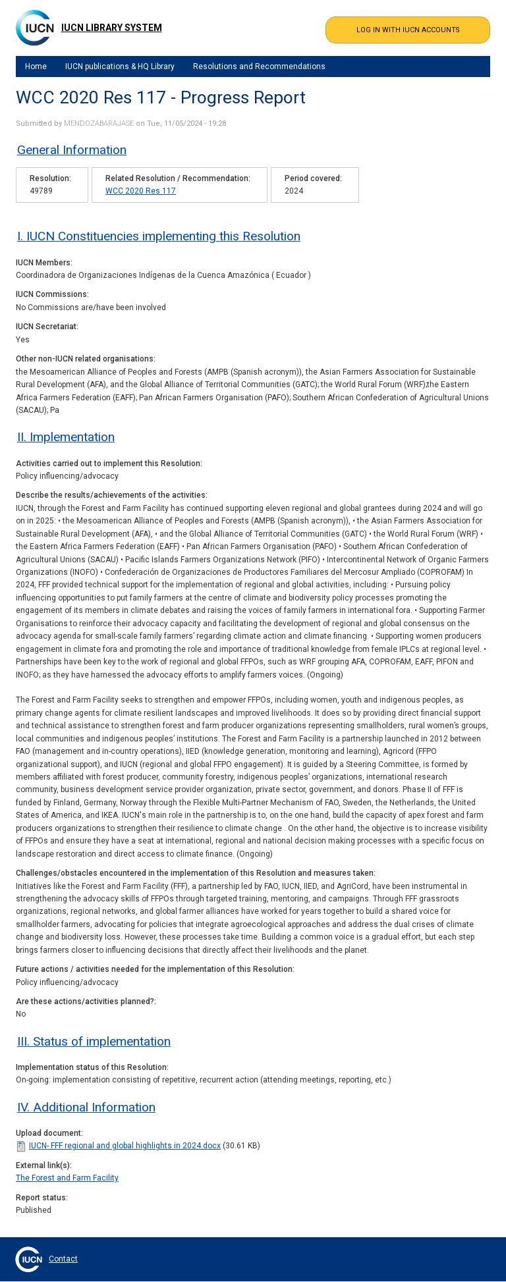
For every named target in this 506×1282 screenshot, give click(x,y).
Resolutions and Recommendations (259, 66)
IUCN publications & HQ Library (120, 66)
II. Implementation (66, 436)
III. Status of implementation (94, 1041)
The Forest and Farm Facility (67, 1178)
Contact (63, 1259)
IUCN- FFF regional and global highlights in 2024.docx (125, 1145)
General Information (71, 149)
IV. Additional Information (86, 1107)
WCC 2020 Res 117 (140, 191)
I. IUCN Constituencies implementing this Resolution (158, 236)
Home (36, 66)
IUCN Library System (111, 27)
